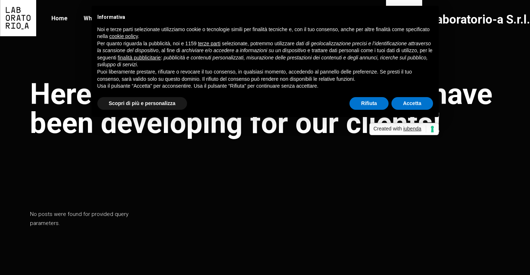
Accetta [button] (412, 103)
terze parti (209, 43)
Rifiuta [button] (369, 103)
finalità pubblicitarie (139, 58)
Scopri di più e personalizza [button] (142, 103)
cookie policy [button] (123, 36)
